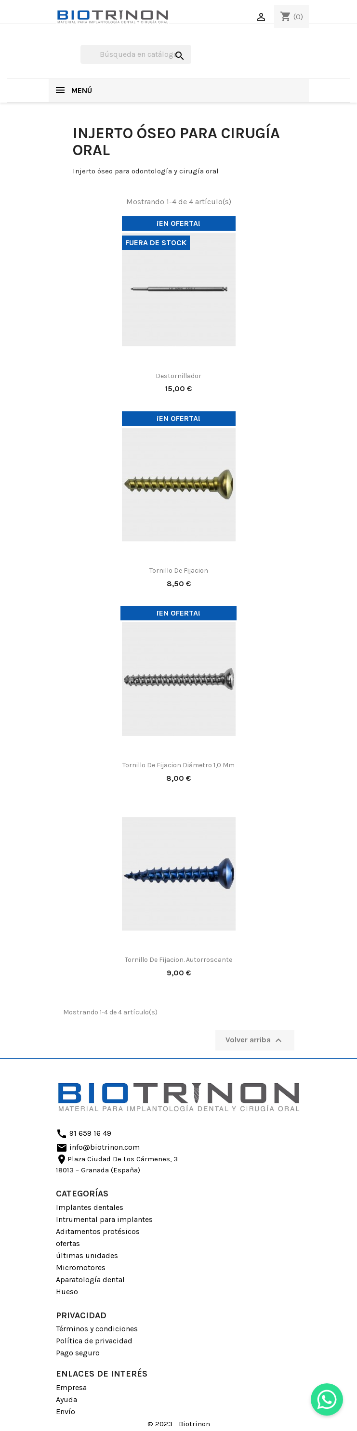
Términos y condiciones (97, 1328)
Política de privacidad (94, 1340)
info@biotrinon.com (98, 1148)
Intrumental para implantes (104, 1219)
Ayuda (66, 1399)
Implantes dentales (89, 1207)
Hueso (67, 1291)
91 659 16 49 (83, 1134)
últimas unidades (87, 1255)
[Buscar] (135, 54)
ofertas (68, 1243)
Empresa (71, 1387)
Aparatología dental (90, 1279)
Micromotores (81, 1267)
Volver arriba (254, 1040)
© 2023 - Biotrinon (178, 1423)
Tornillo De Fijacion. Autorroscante (178, 960)
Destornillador (178, 376)
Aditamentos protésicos (98, 1231)
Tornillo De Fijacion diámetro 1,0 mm (178, 765)
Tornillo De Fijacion (178, 570)
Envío (65, 1411)
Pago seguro (78, 1352)
